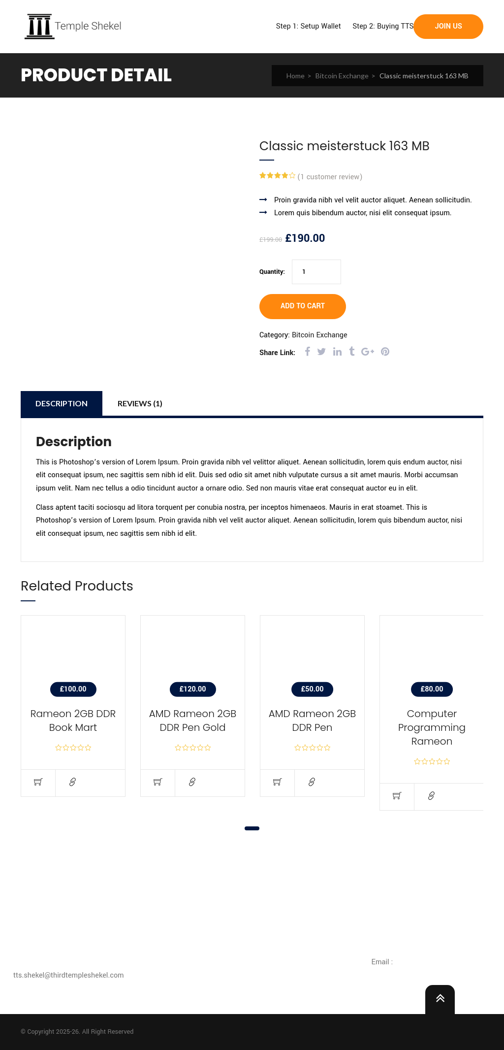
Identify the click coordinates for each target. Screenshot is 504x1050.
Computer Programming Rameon (432, 727)
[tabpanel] (73, 713)
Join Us (448, 26)
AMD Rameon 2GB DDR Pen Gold (193, 720)
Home (295, 75)
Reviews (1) (140, 403)
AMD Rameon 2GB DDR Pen (312, 720)
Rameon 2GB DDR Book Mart (73, 720)
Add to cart (303, 306)
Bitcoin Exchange (342, 75)
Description (61, 403)
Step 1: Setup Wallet (308, 26)
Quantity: (272, 271)
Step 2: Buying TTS (382, 26)
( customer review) (330, 177)
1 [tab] (252, 828)
